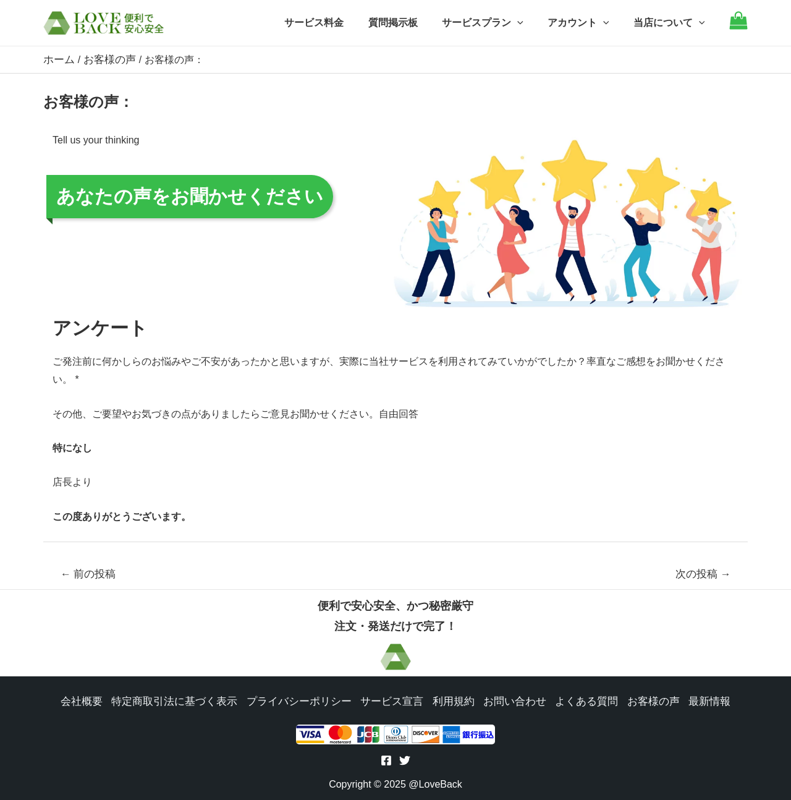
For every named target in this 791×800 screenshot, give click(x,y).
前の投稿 (88, 573)
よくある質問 (578, 700)
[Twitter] (404, 761)
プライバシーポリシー (301, 700)
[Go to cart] (738, 26)
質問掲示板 (408, 22)
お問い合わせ (509, 700)
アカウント (585, 23)
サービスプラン (494, 23)
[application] (528, 23)
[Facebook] (386, 761)
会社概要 (94, 700)
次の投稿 (703, 573)
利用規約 (450, 700)
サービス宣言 (390, 700)
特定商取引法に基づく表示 (183, 700)
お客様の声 (642, 700)
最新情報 (697, 700)
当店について (671, 23)
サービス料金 (334, 22)
